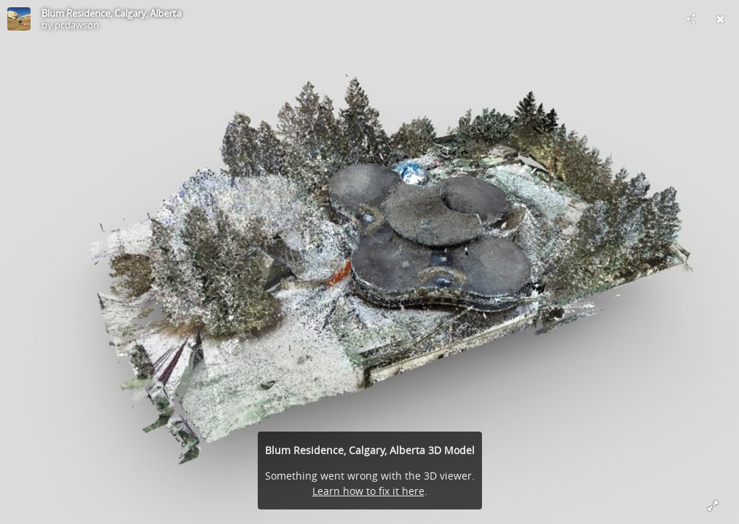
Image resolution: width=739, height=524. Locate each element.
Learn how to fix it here (368, 491)
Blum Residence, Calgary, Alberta (111, 13)
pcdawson (77, 24)
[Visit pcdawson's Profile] (19, 19)
